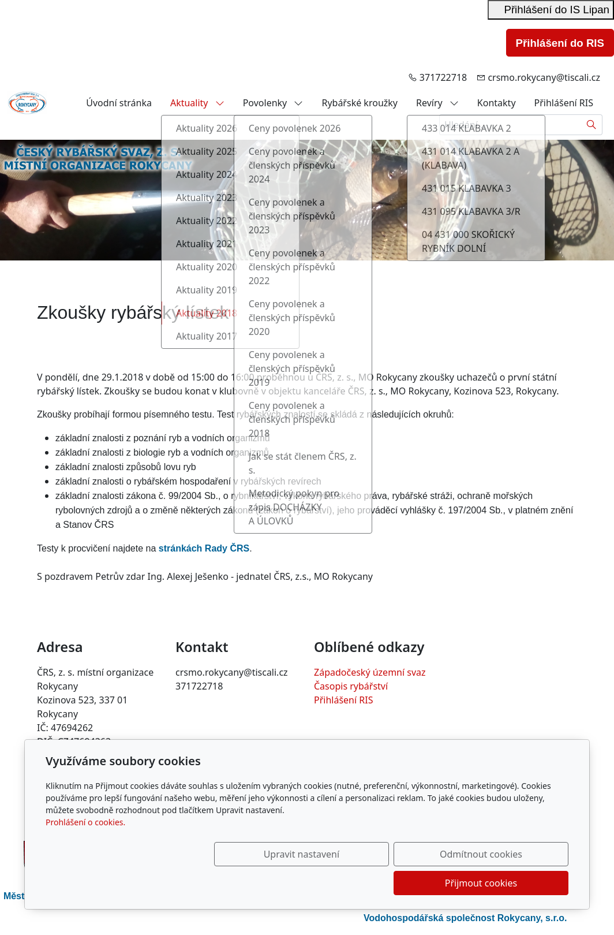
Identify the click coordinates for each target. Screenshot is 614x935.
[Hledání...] (510, 124)
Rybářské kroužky (359, 102)
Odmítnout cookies (398, 883)
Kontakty (496, 102)
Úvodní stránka (119, 102)
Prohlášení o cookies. (85, 850)
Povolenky (273, 102)
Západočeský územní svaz (370, 672)
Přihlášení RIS (563, 102)
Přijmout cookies (513, 883)
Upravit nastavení (282, 883)
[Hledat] (591, 124)
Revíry (437, 102)
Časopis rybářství (351, 686)
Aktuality (197, 102)
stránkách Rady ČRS (204, 548)
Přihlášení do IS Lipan (550, 9)
